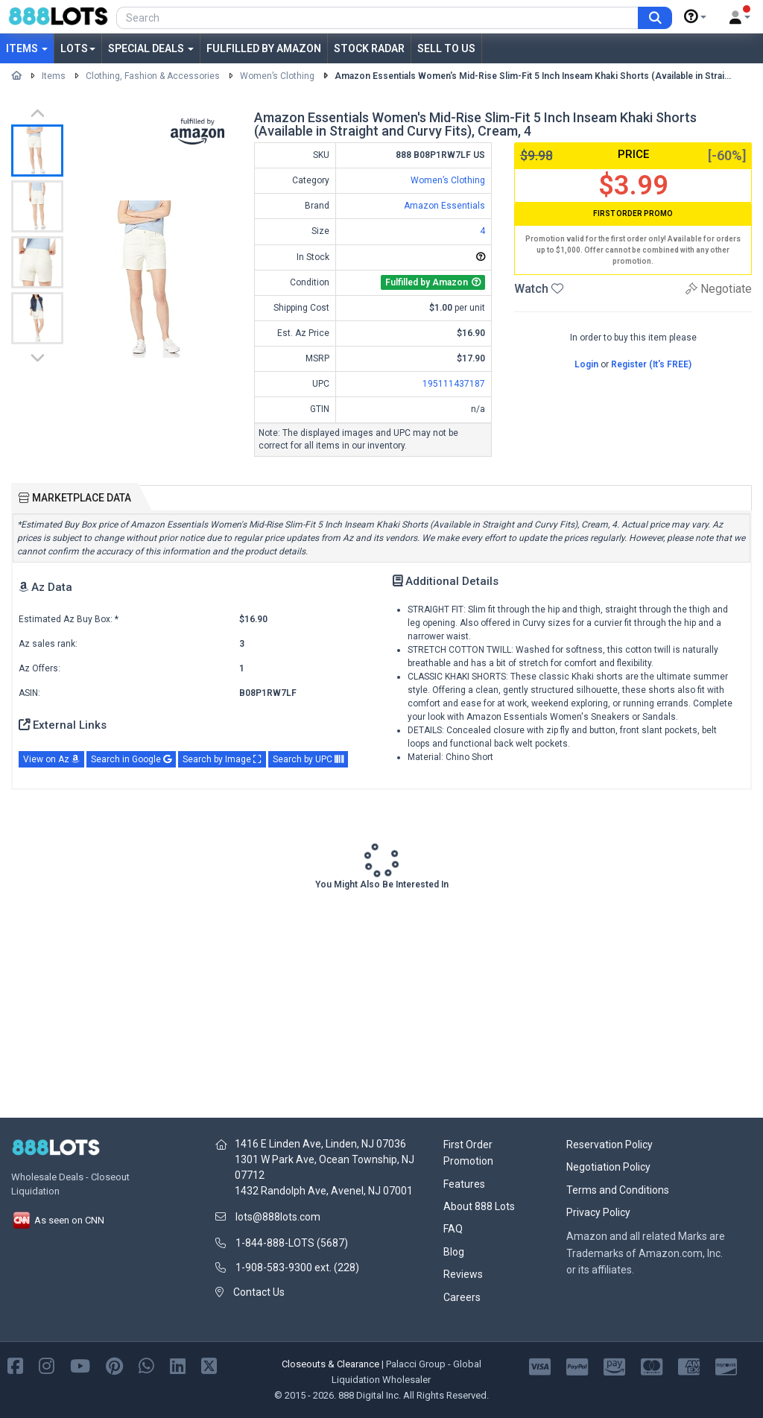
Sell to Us (446, 48)
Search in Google (131, 759)
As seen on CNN (57, 1220)
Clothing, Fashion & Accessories (153, 76)
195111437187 (453, 384)
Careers (462, 1297)
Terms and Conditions (617, 1190)
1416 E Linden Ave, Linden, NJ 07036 (320, 1144)
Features (464, 1184)
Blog (453, 1252)
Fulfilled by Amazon (263, 48)
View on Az (51, 759)
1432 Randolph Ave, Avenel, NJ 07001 (324, 1191)
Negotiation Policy (608, 1167)
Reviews (463, 1274)
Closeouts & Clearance (330, 1364)
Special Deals (151, 48)
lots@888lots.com (277, 1217)
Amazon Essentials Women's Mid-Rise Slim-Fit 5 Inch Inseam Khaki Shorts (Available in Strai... (533, 76)
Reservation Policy (609, 1144)
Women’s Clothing (277, 76)
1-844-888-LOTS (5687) (291, 1243)
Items (27, 48)
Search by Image (222, 759)
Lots (77, 48)
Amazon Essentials (444, 205)
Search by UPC (308, 759)
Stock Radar (369, 48)
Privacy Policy (598, 1212)
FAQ (453, 1229)
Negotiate (719, 289)
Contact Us (259, 1292)
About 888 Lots (479, 1206)
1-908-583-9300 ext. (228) (297, 1267)
